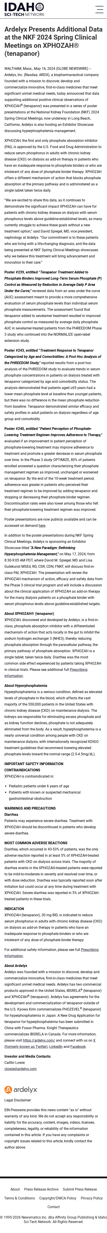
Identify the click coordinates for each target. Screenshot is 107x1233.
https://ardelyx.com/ (39, 1040)
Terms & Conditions (19, 1198)
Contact (54, 1207)
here (42, 525)
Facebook (78, 1047)
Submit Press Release (80, 1189)
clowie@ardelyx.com (20, 1069)
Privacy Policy (92, 1198)
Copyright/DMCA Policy (57, 1198)
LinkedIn (56, 1047)
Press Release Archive (41, 1189)
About (15, 1189)
